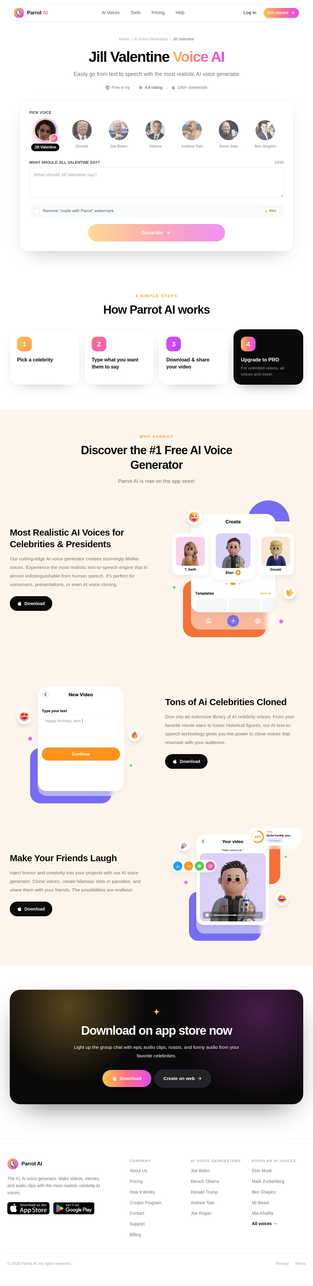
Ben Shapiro (263, 1192)
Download (31, 613)
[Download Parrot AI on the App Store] (28, 1208)
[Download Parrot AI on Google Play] (73, 1208)
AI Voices (108, 13)
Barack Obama (205, 1181)
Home (124, 40)
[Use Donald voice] (82, 138)
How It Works (142, 1192)
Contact (137, 1213)
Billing (135, 1234)
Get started (283, 14)
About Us (138, 1170)
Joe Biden (200, 1170)
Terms (300, 1263)
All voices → (264, 1223)
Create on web (183, 1088)
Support (137, 1223)
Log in (250, 13)
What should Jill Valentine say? (64, 170)
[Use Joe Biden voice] (118, 138)
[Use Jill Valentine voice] (45, 139)
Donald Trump (204, 1192)
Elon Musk (262, 1170)
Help (178, 13)
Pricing (156, 13)
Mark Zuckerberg (268, 1181)
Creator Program (145, 1202)
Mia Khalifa (262, 1213)
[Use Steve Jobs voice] (229, 138)
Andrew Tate (203, 1202)
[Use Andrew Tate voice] (192, 138)
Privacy (282, 1263)
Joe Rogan (201, 1213)
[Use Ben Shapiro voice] (265, 138)
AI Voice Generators (151, 40)
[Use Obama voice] (155, 138)
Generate (156, 242)
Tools (134, 13)
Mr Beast (260, 1202)
